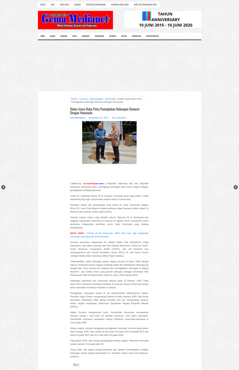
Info (52, 4)
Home (42, 36)
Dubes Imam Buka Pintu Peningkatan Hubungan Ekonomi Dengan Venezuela (104, 111)
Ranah (52, 36)
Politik (124, 36)
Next (236, 187)
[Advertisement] (119, 66)
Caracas (84, 99)
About (43, 4)
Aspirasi (112, 36)
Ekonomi (63, 36)
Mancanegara (96, 99)
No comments (119, 117)
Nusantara (99, 36)
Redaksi (77, 4)
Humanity (86, 36)
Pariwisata (136, 36)
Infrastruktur (152, 36)
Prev (3, 187)
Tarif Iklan (64, 4)
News (74, 36)
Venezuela (110, 99)
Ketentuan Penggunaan (96, 4)
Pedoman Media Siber (120, 4)
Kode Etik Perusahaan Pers (145, 4)
